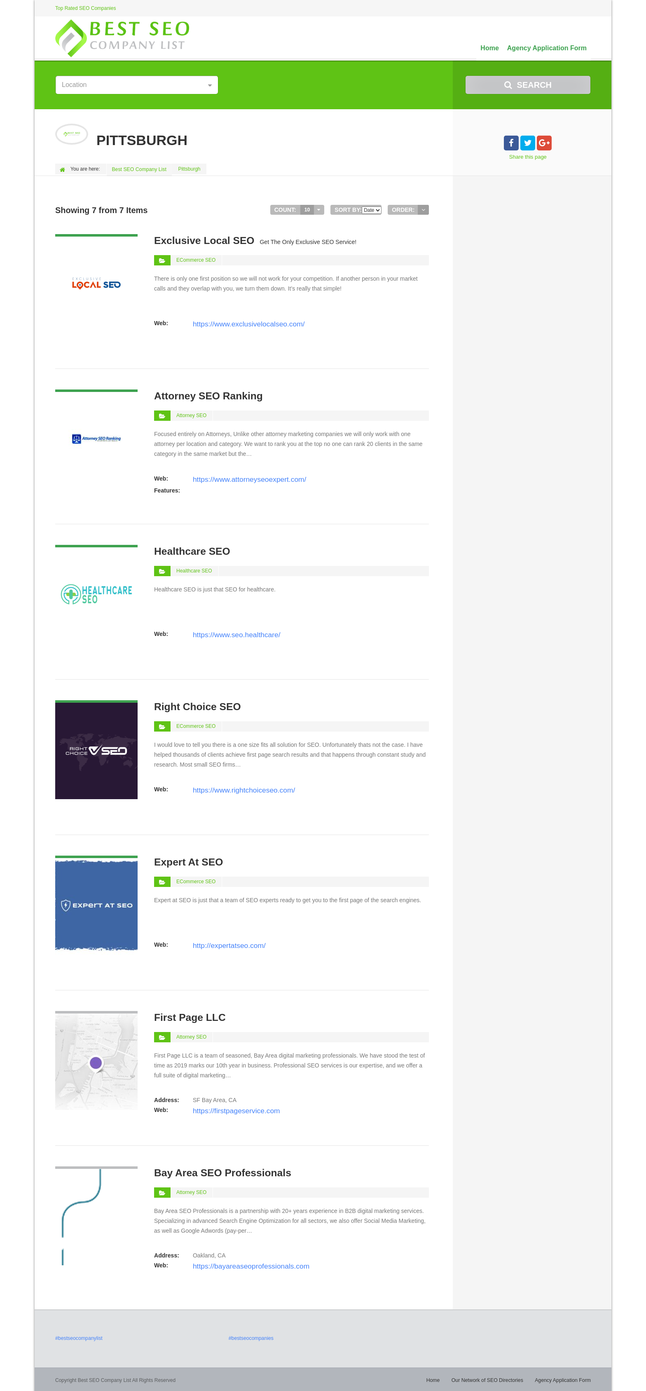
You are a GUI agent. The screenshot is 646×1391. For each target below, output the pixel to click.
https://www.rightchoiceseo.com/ (234, 787)
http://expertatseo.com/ (222, 943)
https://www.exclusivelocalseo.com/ (238, 321)
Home (489, 48)
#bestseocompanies (251, 1337)
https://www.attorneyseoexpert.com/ (238, 477)
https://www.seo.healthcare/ (228, 632)
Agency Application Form (547, 48)
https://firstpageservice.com (228, 1108)
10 (307, 208)
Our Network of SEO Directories (489, 1379)
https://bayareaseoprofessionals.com (240, 1263)
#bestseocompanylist (78, 1337)
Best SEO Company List (139, 169)
